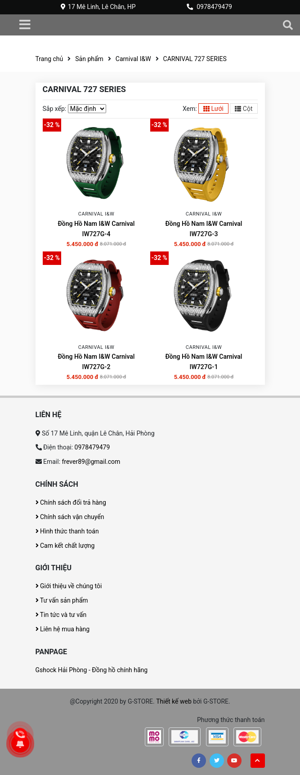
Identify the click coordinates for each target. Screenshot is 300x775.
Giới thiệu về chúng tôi (69, 586)
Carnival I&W (133, 58)
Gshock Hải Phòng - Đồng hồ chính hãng (92, 670)
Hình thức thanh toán (67, 531)
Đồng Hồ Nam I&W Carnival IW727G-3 (203, 229)
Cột (243, 108)
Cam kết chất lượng (65, 545)
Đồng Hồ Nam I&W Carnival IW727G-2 (96, 361)
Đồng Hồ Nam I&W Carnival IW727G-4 (96, 229)
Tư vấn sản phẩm (62, 600)
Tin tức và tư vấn (61, 614)
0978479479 (214, 6)
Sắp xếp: (55, 108)
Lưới (213, 108)
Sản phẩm (89, 58)
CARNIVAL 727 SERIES (195, 58)
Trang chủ (49, 58)
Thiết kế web (174, 701)
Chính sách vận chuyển (70, 516)
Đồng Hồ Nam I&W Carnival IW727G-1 (203, 361)
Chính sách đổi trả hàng (71, 502)
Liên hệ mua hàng (63, 629)
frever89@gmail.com (91, 461)
